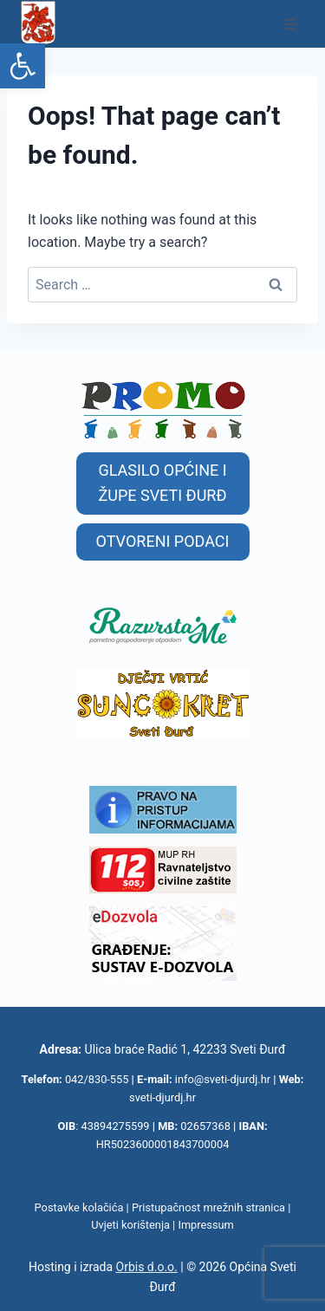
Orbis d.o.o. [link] (147, 1267)
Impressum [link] (205, 1224)
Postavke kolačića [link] (79, 1207)
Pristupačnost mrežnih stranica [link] (208, 1207)
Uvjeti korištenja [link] (130, 1224)
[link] (22, 65)
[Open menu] (288, 23)
